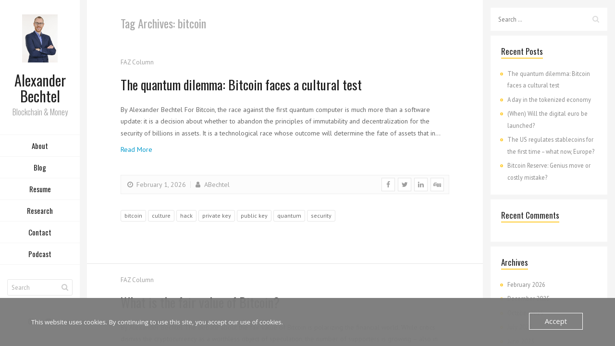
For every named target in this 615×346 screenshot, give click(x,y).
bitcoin (133, 215)
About (40, 148)
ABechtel (212, 184)
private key (216, 215)
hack (186, 215)
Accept (557, 321)
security (321, 215)
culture (161, 215)
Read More (136, 149)
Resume (40, 191)
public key (254, 215)
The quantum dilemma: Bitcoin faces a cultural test (264, 83)
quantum (289, 215)
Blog (40, 169)
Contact (39, 234)
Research (40, 213)
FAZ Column (137, 62)
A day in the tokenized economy (549, 99)
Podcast (39, 256)
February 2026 (526, 284)
